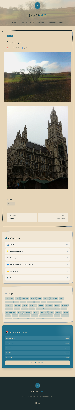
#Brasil (32, 309)
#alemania (11, 203)
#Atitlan (24, 309)
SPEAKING (41, 23)
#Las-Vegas (28, 312)
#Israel (57, 305)
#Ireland (30, 302)
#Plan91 (17, 309)
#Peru (43, 302)
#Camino (64, 309)
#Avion (25, 305)
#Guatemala (9, 298)
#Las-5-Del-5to (24, 315)
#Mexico (46, 298)
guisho (37, 391)
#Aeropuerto (25, 298)
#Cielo (8, 315)
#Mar (61, 298)
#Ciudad (23, 302)
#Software (54, 298)
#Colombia (64, 305)
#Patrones (34, 315)
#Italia (20, 312)
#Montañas (9, 305)
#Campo (66, 312)
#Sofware (58, 302)
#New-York (65, 315)
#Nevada (50, 302)
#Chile (32, 298)
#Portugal (17, 305)
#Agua (39, 298)
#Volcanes (9, 302)
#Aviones (58, 312)
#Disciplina (9, 309)
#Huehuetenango (10, 312)
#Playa (51, 312)
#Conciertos (33, 305)
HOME (14, 23)
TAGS (61, 23)
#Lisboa (57, 315)
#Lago (37, 302)
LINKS (32, 23)
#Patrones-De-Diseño (46, 315)
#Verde (41, 305)
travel (10, 35)
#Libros (36, 312)
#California (49, 305)
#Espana (15, 315)
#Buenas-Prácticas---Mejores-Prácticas (48, 309)
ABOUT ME (23, 23)
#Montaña (43, 312)
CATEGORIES (52, 23)
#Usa (17, 298)
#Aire (16, 302)
